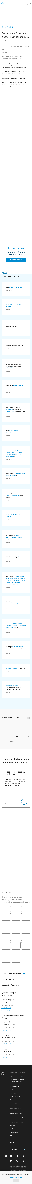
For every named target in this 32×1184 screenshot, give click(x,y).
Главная (13, 1076)
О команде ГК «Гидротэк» (16, 1138)
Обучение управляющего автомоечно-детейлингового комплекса (17, 1123)
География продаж (14, 1132)
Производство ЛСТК (15, 1096)
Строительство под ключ (16, 1103)
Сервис (11, 1135)
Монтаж (12, 1099)
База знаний (13, 1142)
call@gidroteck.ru (6, 1010)
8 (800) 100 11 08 (6, 1007)
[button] (16, 260)
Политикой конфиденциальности (16, 1177)
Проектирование (14, 1093)
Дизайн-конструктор (15, 1129)
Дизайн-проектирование (16, 1089)
